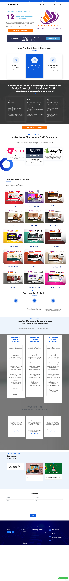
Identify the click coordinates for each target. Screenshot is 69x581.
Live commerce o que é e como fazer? (33, 499)
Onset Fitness (34, 251)
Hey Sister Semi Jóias (55, 278)
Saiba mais (10, 118)
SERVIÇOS (35, 82)
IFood (14, 206)
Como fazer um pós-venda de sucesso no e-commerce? (53, 499)
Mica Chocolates (34, 206)
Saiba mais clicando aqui (15, 76)
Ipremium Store (55, 304)
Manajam (13, 303)
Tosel (34, 277)
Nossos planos (34, 334)
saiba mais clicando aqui (53, 76)
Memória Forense (34, 303)
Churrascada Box (55, 252)
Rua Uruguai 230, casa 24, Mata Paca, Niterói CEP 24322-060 (56, 550)
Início (40, 4)
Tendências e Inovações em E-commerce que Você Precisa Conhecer (15, 483)
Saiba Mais (29, 121)
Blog (57, 4)
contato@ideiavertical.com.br (56, 1)
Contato (60, 4)
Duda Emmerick (14, 226)
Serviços (44, 4)
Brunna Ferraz (54, 225)
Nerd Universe (13, 246)
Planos (53, 4)
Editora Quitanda (13, 277)
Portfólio (49, 4)
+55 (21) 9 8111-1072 (46, 1)
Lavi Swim (34, 226)
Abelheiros (54, 206)
